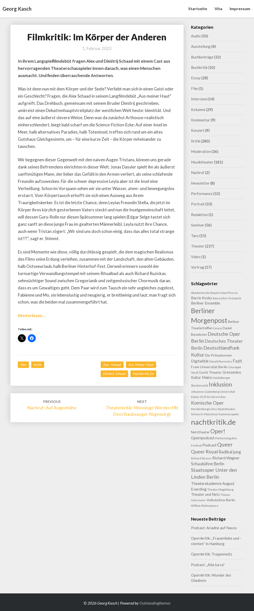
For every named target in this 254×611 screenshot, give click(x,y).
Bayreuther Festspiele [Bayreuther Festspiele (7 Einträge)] (227, 298)
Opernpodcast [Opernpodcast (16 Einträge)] (203, 438)
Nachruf (197, 172)
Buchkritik (199, 67)
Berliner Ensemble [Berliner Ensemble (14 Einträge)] (205, 303)
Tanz (195, 235)
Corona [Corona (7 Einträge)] (217, 328)
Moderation (201, 151)
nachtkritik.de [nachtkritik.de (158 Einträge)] (213, 421)
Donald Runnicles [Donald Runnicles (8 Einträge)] (220, 361)
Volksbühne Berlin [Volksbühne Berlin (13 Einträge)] (221, 500)
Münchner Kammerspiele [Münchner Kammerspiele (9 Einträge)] (221, 414)
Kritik (38, 364)
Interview (199, 99)
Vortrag (197, 267)
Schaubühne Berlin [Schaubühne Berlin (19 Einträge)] (207, 463)
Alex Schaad (112, 364)
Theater (197, 246)
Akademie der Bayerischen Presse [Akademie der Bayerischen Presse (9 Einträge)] (214, 293)
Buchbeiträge (202, 57)
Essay (196, 78)
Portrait (198, 204)
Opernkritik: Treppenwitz (211, 554)
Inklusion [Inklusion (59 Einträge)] (220, 384)
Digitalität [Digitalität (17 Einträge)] (200, 361)
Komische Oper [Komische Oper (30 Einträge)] (207, 403)
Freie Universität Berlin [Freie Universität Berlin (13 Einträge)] (209, 367)
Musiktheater (202, 162)
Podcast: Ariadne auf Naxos (214, 528)
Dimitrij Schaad (114, 373)
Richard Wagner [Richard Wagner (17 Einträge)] (226, 457)
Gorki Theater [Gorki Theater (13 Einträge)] (210, 372)
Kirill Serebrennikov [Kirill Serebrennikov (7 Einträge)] (212, 396)
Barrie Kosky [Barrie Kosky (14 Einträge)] (201, 298)
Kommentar (200, 120)
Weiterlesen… (32, 315)
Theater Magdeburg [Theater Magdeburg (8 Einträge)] (220, 489)
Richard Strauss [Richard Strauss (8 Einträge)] (201, 458)
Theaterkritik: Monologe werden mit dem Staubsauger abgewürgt (142, 408)
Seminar (197, 225)
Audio (196, 36)
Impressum (240, 8)
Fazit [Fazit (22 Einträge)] (237, 360)
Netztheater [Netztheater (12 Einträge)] (200, 432)
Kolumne (198, 109)
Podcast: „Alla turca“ (208, 564)
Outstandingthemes (154, 603)
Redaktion (199, 214)
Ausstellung (201, 46)
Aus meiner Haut (141, 364)
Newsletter (200, 183)
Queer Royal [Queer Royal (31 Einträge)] (204, 451)
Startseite (197, 8)
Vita (218, 8)
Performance (202, 193)
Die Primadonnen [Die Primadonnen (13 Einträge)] (218, 355)
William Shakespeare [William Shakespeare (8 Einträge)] (204, 505)
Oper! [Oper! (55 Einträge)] (217, 431)
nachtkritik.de (143, 373)
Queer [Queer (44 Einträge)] (225, 444)
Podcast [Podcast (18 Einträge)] (209, 445)
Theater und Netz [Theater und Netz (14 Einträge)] (205, 494)
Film (23, 364)
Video (196, 256)
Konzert (197, 130)
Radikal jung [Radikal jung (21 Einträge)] (230, 451)
